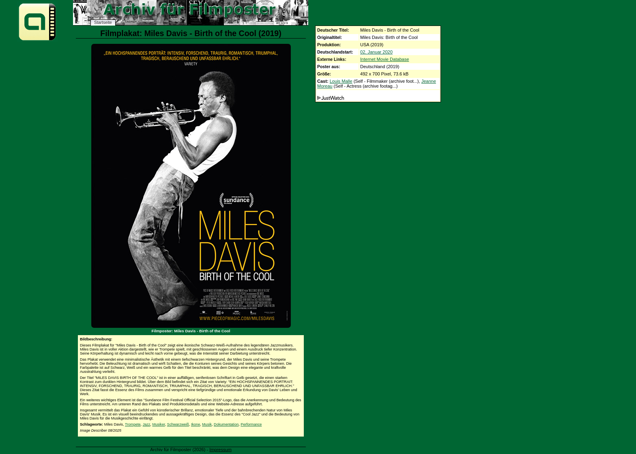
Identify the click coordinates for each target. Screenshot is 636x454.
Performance (251, 424)
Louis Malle (341, 81)
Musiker (158, 424)
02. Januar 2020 (376, 51)
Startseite (103, 22)
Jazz (146, 424)
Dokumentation (226, 424)
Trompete (133, 424)
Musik (207, 424)
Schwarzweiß (178, 424)
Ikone (195, 424)
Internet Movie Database (384, 59)
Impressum (220, 449)
